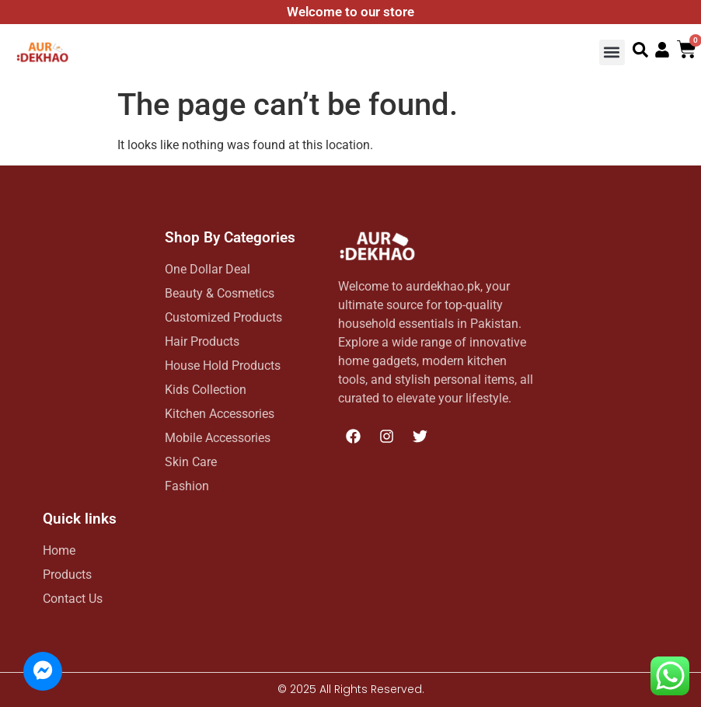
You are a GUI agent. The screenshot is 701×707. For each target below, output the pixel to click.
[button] (612, 52)
